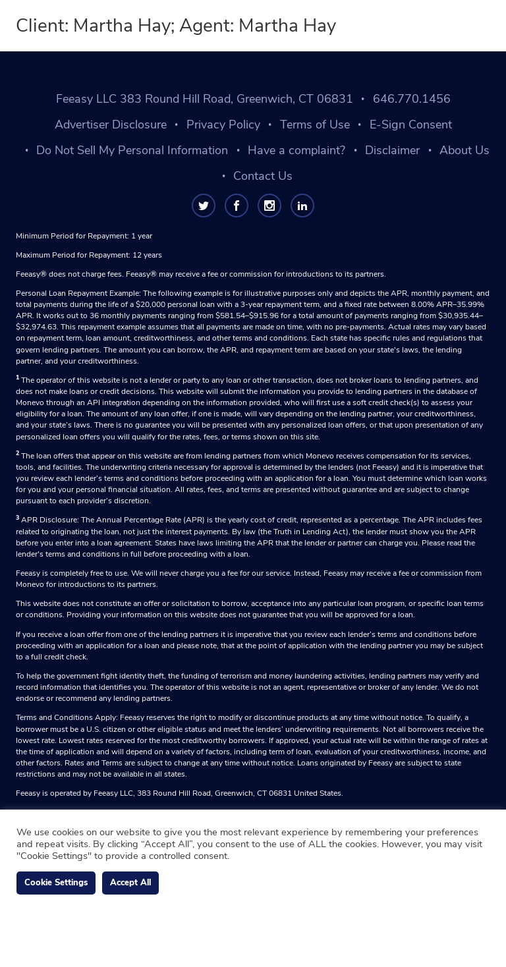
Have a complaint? (296, 150)
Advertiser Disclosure (111, 124)
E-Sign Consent (411, 124)
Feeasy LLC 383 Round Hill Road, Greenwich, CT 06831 (204, 99)
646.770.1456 (412, 99)
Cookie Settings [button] (56, 883)
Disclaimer (392, 150)
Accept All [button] (130, 883)
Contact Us (263, 176)
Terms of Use (315, 124)
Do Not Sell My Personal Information (132, 150)
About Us (464, 150)
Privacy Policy (223, 124)
